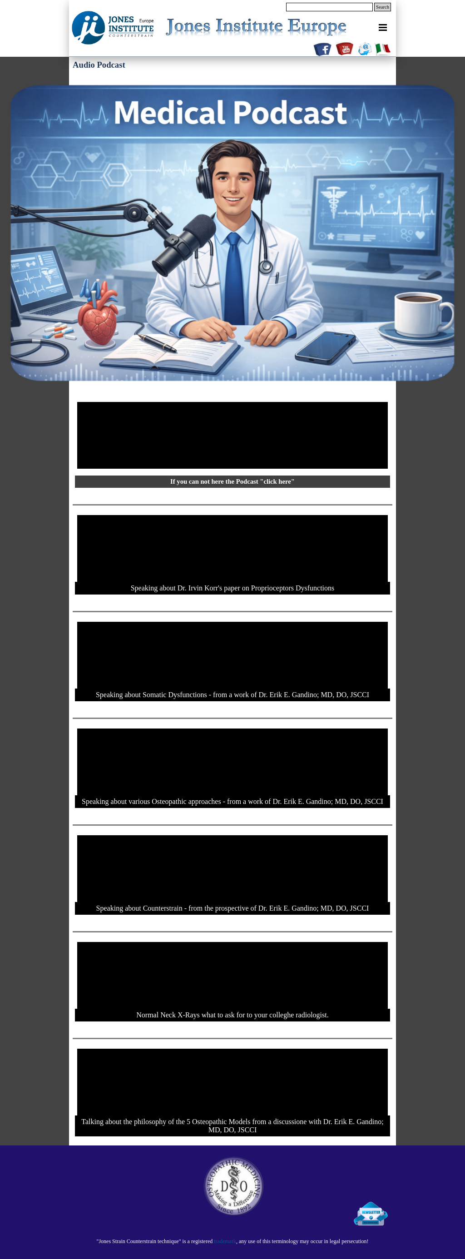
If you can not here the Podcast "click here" (232, 481)
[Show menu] (382, 27)
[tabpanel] (232, 1241)
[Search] (329, 7)
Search (382, 7)
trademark (225, 1241)
